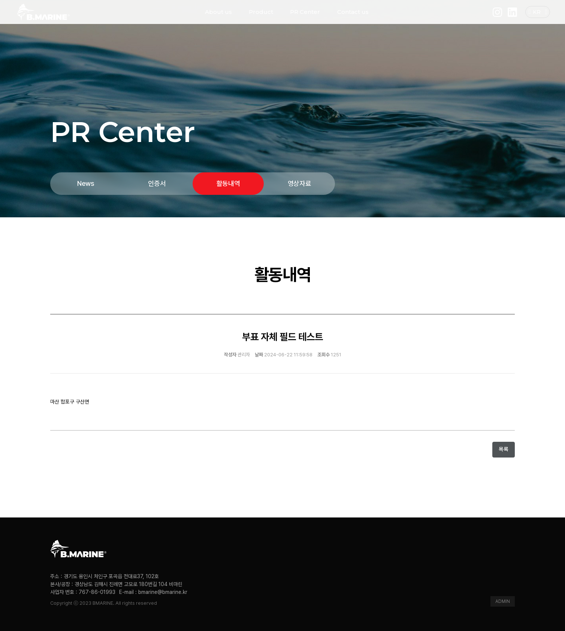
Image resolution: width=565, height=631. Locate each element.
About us (218, 18)
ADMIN (502, 601)
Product (261, 18)
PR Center (305, 18)
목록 (503, 449)
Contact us (353, 18)
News (85, 183)
